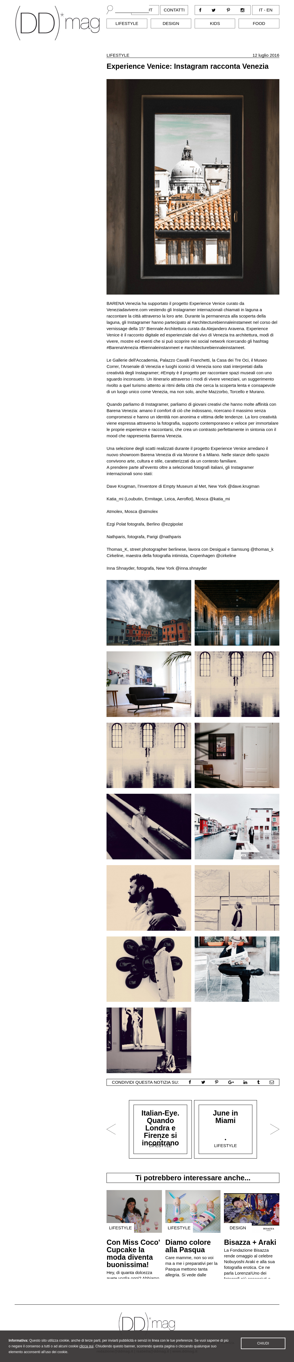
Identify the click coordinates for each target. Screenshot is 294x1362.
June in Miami (225, 1116)
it (261, 9)
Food (259, 23)
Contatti (174, 9)
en (269, 9)
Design (171, 23)
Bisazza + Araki (250, 1242)
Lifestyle (126, 23)
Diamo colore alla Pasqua (188, 1246)
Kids (215, 23)
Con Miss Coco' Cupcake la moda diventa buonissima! (133, 1253)
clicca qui (86, 1353)
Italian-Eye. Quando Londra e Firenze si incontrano (160, 1128)
